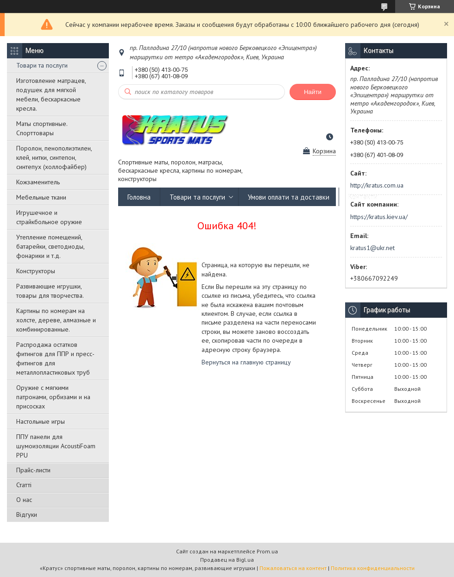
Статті (24, 485)
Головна (139, 197)
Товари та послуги (42, 65)
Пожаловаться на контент (293, 567)
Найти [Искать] (313, 91)
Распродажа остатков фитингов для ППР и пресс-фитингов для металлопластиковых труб (55, 358)
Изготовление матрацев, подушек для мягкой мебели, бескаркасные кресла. (51, 94)
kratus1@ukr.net (372, 248)
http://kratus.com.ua (377, 185)
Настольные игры (40, 421)
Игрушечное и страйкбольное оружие (49, 217)
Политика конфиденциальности (373, 567)
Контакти (363, 197)
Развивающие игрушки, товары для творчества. (50, 291)
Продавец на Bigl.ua (227, 559)
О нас (24, 499)
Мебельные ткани (41, 197)
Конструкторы (35, 271)
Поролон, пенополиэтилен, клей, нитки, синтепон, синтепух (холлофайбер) (54, 157)
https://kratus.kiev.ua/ (379, 217)
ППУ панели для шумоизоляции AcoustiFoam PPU (55, 446)
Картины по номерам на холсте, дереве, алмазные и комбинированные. (56, 320)
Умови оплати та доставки (288, 197)
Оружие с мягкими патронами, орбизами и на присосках (53, 396)
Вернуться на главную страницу (246, 362)
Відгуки (26, 514)
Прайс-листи (33, 470)
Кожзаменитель (38, 182)
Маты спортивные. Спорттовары (41, 128)
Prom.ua (267, 551)
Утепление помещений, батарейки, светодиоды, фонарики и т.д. (50, 246)
